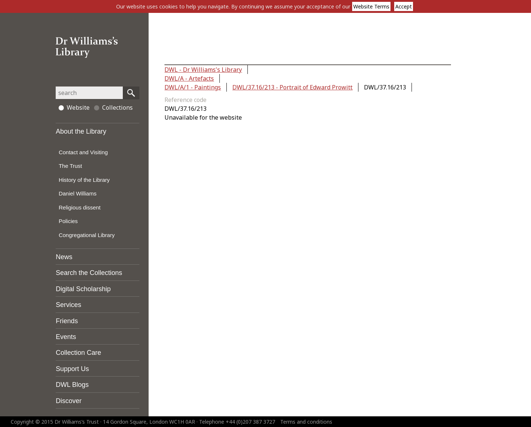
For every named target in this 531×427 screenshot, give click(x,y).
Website (74, 107)
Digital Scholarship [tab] (83, 289)
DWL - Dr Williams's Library (203, 70)
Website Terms (371, 6)
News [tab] (64, 257)
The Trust (70, 166)
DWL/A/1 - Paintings (192, 87)
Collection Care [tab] (78, 352)
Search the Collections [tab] (89, 272)
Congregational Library (87, 235)
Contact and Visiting (83, 152)
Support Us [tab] (72, 369)
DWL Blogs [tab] (72, 384)
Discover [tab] (68, 401)
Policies (68, 221)
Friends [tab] (67, 321)
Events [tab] (66, 336)
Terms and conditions (306, 421)
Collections (113, 107)
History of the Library (84, 180)
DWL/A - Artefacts (189, 78)
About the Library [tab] (81, 131)
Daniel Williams (78, 193)
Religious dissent (79, 207)
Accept (403, 6)
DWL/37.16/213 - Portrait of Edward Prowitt (292, 87)
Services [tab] (68, 304)
